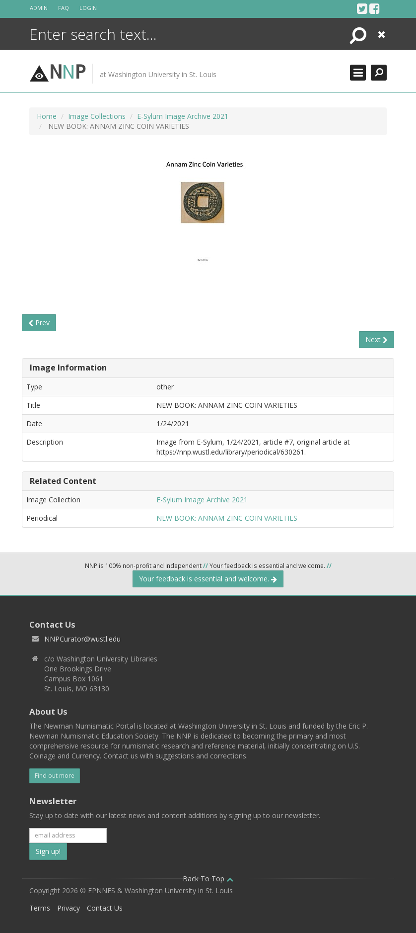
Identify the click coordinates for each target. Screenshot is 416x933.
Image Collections (97, 116)
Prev (39, 322)
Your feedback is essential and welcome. (208, 578)
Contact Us (105, 908)
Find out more (54, 775)
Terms (39, 908)
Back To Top (208, 878)
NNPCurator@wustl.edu (82, 639)
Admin (39, 7)
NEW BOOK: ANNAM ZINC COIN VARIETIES (226, 518)
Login (88, 7)
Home (47, 116)
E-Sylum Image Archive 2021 (182, 116)
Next (376, 339)
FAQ (63, 7)
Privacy (68, 908)
